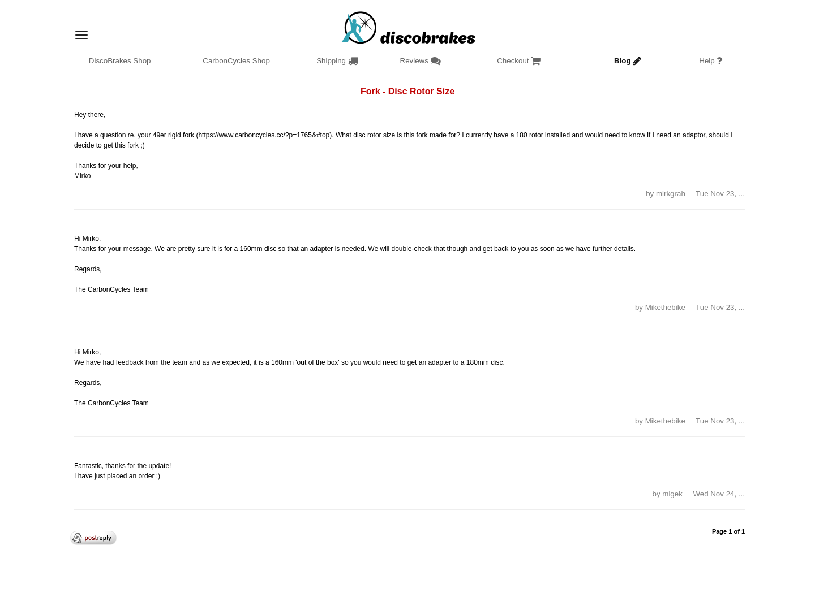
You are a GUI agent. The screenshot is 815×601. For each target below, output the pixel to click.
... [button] (742, 193)
